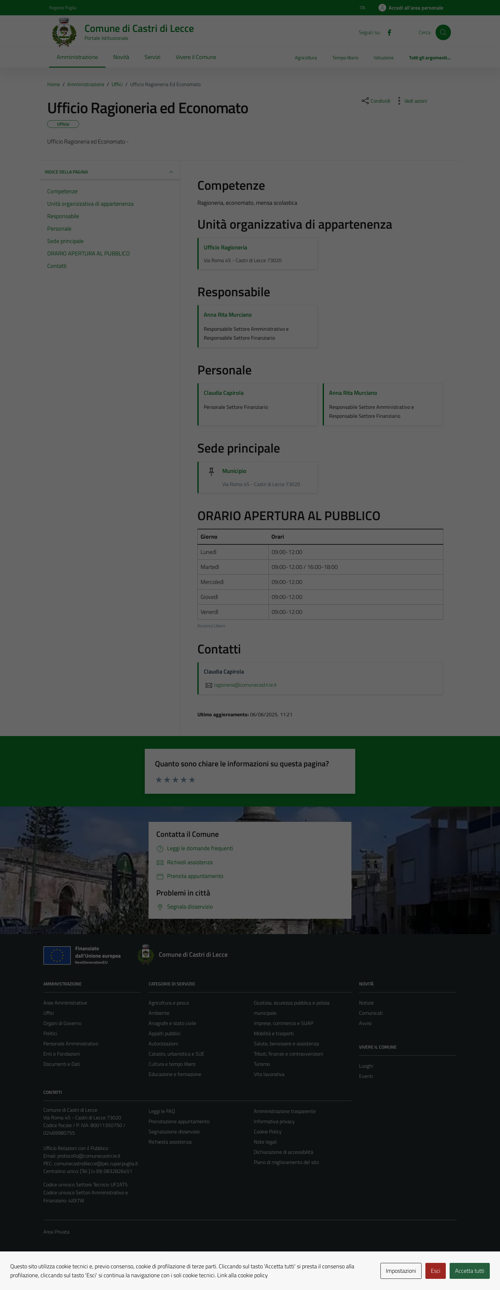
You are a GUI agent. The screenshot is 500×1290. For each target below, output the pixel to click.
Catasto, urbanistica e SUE (176, 1054)
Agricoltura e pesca (169, 1002)
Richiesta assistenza (170, 1142)
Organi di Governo (62, 1023)
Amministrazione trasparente (285, 1111)
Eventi (366, 1076)
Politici (50, 1033)
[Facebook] (386, 32)
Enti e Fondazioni (61, 1054)
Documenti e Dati (61, 1064)
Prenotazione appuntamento (179, 1121)
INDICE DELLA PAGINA (110, 172)
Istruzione (384, 57)
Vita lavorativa (269, 1074)
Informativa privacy (274, 1121)
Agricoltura (306, 57)
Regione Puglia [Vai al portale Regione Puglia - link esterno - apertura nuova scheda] (62, 7)
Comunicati (371, 1013)
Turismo (262, 1064)
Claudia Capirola (224, 392)
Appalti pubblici (164, 1033)
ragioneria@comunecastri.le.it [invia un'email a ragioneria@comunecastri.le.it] (240, 685)
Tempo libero (345, 57)
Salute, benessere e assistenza (286, 1043)
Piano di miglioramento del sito (286, 1162)
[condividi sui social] (375, 101)
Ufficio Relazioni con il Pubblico (75, 1148)
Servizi (152, 57)
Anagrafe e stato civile (172, 1023)
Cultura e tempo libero (172, 1064)
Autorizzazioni (163, 1043)
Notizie (366, 1002)
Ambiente (159, 1013)
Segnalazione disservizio (174, 1131)
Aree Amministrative (65, 1002)
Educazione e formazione (175, 1074)
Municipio (234, 471)
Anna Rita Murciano (228, 314)
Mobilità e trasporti (274, 1033)
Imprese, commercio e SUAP (283, 1023)
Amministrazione (77, 57)
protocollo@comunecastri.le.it (89, 1156)
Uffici (48, 1013)
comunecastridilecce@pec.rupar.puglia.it (96, 1163)
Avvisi (365, 1023)
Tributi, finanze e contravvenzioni (288, 1054)
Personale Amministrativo (70, 1043)
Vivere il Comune (196, 57)
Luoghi (366, 1066)
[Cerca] (443, 32)
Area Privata (56, 1231)
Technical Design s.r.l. (87, 1271)
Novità (121, 57)
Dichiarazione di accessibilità (283, 1152)
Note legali (265, 1142)
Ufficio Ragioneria (225, 247)
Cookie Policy (268, 1131)
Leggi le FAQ (162, 1111)
